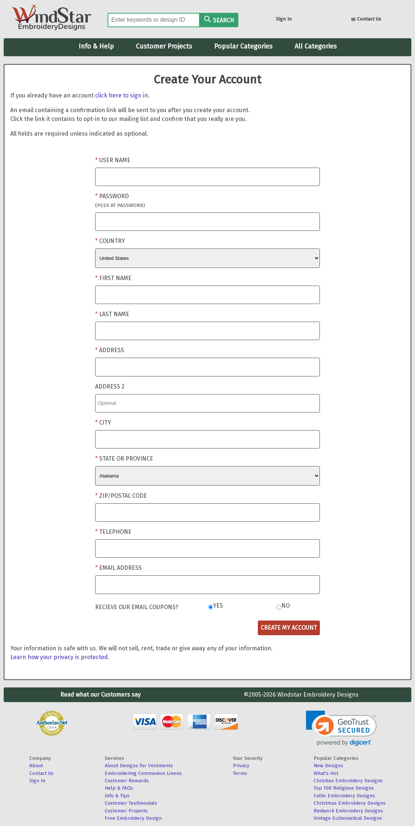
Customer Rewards (127, 780)
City (105, 422)
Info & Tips (117, 796)
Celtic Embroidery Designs (344, 796)
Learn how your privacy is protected (59, 657)
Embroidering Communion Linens (143, 773)
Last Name (114, 314)
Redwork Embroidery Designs (348, 811)
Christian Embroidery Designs (348, 780)
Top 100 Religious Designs (344, 788)
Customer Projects (164, 46)
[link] (341, 728)
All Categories (316, 46)
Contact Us (366, 19)
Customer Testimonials (131, 803)
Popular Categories (243, 46)
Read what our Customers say (100, 694)
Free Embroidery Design (133, 818)
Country (112, 240)
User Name (114, 160)
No (285, 605)
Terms (240, 773)
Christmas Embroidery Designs (350, 803)
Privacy (241, 765)
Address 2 (109, 386)
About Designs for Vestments (139, 765)
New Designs (328, 765)
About (36, 765)
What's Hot (326, 773)
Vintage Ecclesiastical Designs (348, 818)
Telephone (115, 531)
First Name (115, 278)
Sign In (284, 19)
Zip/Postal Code (123, 495)
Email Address (120, 567)
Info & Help (96, 46)
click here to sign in (121, 95)
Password (120, 200)
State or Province (126, 458)
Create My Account (289, 627)
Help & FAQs (119, 788)
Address (111, 350)
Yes (218, 605)
